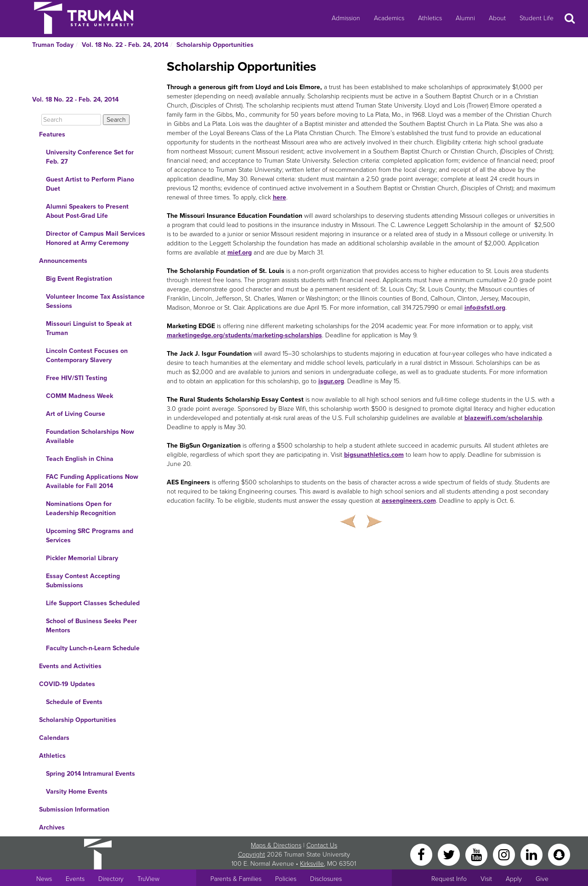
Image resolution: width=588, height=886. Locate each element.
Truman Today (53, 45)
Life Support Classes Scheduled (93, 603)
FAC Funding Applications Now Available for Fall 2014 (92, 481)
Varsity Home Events (76, 791)
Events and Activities (70, 666)
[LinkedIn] (532, 854)
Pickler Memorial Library (82, 558)
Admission (346, 18)
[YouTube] (477, 854)
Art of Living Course (75, 414)
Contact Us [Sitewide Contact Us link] (321, 845)
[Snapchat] (559, 854)
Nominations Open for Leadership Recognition (81, 508)
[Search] (71, 119)
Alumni (465, 18)
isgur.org (331, 381)
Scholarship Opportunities (215, 45)
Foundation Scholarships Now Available (90, 436)
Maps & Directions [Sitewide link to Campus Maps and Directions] (276, 845)
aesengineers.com (409, 501)
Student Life (537, 18)
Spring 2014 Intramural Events (90, 774)
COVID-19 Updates (67, 684)
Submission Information (74, 809)
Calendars (54, 738)
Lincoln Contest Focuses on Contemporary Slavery (87, 355)
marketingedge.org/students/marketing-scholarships (244, 335)
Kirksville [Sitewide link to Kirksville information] (312, 864)
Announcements (63, 261)
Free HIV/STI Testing (76, 378)
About (497, 18)
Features (52, 134)
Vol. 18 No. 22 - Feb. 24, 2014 (125, 45)
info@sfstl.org (484, 308)
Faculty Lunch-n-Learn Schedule (93, 648)
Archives (52, 827)
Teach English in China (79, 459)
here (279, 197)
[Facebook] (422, 854)
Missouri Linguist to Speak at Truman (89, 328)
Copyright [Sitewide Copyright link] (251, 854)
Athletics (430, 18)
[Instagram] (505, 854)
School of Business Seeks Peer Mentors (91, 625)
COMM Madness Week (79, 396)
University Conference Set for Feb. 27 (90, 156)
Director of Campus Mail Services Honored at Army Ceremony (95, 238)
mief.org (239, 252)
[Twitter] (450, 854)
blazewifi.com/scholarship (503, 418)
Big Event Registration (79, 279)
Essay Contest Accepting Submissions (83, 580)
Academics (389, 18)
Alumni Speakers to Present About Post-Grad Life (87, 211)
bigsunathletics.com (374, 455)
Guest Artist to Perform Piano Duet (90, 184)
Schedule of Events (74, 702)
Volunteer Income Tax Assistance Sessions (95, 301)
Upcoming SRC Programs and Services (89, 535)
